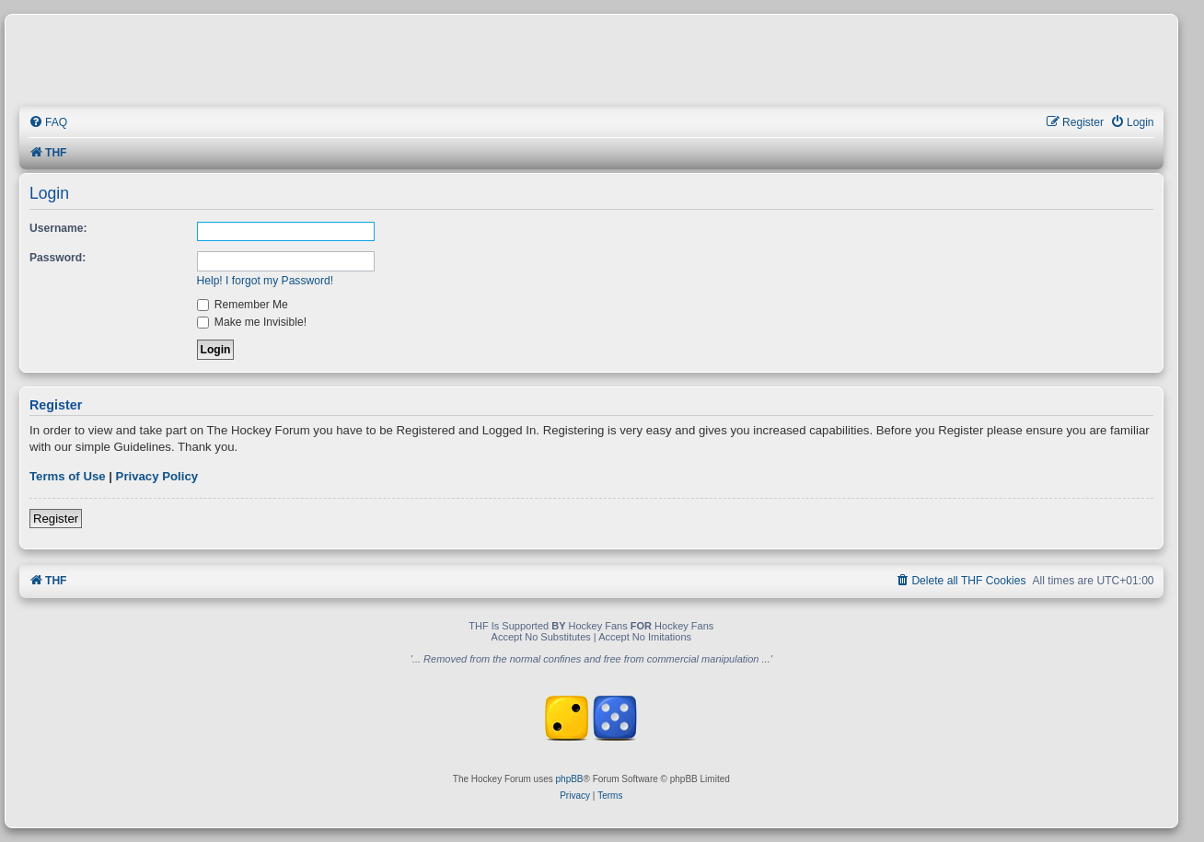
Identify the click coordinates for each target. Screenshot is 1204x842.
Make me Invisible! (252, 322)
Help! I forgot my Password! (265, 280)
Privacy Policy (157, 476)
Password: (57, 257)
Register (55, 518)
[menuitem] (48, 122)
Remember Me (242, 304)
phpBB (570, 779)
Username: (58, 228)
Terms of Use (67, 476)
